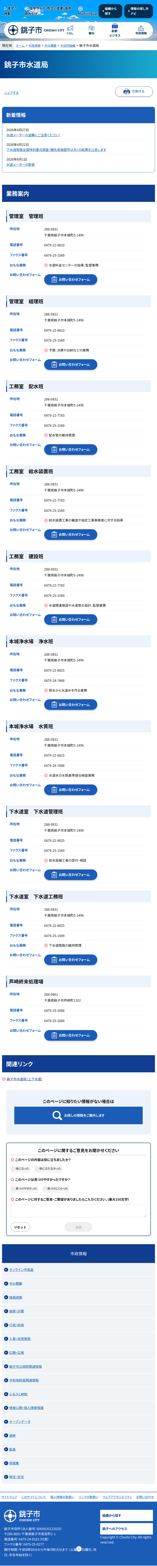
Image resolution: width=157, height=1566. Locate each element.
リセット (21, 1227)
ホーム (20, 45)
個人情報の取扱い (63, 1497)
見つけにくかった (56, 1188)
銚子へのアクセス (114, 1529)
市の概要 (52, 45)
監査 (12, 1449)
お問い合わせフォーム (74, 279)
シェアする (11, 92)
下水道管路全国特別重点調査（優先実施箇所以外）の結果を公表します (56, 149)
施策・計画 (16, 1311)
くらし (70, 33)
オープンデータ (19, 1421)
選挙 (12, 1435)
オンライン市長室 (21, 1269)
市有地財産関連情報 (24, 1380)
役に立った (20, 1168)
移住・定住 (16, 1477)
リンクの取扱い (89, 1497)
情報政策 (15, 1297)
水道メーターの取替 (20, 164)
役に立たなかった (48, 1168)
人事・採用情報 (19, 1339)
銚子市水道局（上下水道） (25, 1078)
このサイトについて (34, 1497)
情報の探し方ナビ (140, 11)
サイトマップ (9, 1497)
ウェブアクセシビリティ (118, 1497)
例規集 (14, 1463)
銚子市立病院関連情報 (25, 1366)
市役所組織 (71, 45)
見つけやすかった (24, 1188)
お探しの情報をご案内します (84, 1115)
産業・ (115, 33)
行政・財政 (16, 1325)
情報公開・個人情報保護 (26, 1408)
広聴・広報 (16, 1352)
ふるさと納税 (18, 1394)
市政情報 (141, 33)
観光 (91, 33)
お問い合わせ (146, 1497)
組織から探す (111, 11)
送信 (78, 1227)
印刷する (138, 91)
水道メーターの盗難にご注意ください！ (33, 134)
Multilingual (88, 13)
